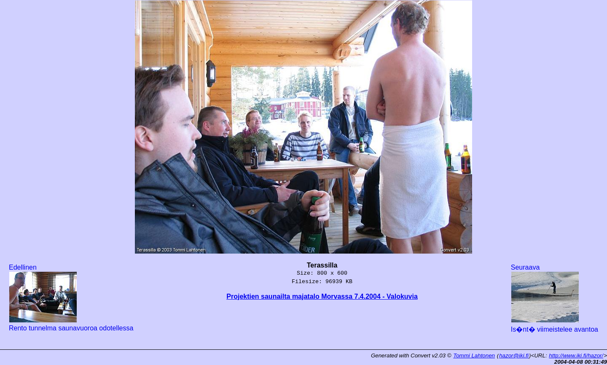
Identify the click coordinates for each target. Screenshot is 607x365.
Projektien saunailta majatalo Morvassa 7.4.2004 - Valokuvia (322, 296)
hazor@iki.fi (514, 355)
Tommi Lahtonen (474, 355)
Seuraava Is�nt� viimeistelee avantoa (554, 298)
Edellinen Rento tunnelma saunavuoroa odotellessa (71, 298)
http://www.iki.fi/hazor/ (576, 355)
